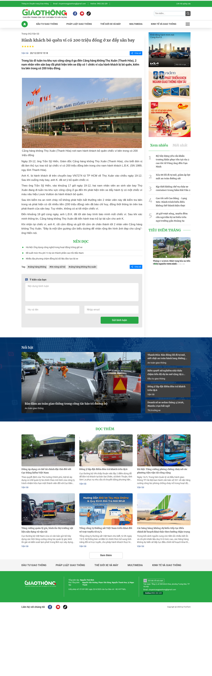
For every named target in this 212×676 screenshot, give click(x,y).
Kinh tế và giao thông (166, 565)
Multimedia (135, 565)
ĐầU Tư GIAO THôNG (47, 24)
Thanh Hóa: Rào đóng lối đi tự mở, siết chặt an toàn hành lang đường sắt (166, 356)
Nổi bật (27, 348)
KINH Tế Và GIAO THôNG (163, 24)
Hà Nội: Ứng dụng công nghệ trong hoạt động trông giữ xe (54, 247)
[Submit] (188, 13)
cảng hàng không (37, 267)
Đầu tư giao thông (156, 378)
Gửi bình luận (119, 320)
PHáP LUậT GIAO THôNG (79, 24)
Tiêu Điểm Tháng (165, 230)
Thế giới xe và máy (106, 565)
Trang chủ (26, 33)
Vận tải (35, 33)
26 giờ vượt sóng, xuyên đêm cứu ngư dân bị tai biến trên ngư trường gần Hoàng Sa (172, 217)
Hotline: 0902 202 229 (98, 4)
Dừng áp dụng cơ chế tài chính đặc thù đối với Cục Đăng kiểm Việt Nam (46, 471)
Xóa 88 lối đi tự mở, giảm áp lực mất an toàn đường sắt (173, 176)
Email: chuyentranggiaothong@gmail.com (69, 4)
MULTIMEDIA (135, 24)
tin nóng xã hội (58, 267)
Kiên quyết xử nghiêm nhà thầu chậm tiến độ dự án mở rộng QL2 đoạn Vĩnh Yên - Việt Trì (165, 372)
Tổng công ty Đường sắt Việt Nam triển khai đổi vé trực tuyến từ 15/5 (105, 530)
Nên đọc (80, 242)
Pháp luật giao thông (70, 565)
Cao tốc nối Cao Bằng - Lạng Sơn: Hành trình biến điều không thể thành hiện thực (171, 202)
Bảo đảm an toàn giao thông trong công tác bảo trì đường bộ (66, 403)
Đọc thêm (105, 429)
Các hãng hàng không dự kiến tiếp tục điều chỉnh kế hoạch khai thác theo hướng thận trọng (163, 530)
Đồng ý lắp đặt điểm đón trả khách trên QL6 (166, 388)
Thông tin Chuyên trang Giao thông (35, 4)
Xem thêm (106, 555)
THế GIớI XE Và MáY (110, 24)
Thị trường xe (153, 410)
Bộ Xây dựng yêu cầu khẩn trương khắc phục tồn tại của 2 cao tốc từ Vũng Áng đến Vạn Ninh (172, 161)
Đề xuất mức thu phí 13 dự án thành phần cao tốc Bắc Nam (55, 253)
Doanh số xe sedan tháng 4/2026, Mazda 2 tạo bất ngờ (165, 404)
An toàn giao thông (34, 408)
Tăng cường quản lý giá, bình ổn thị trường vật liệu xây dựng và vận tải (47, 530)
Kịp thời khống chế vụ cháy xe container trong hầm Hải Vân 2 (173, 188)
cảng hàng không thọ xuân (83, 267)
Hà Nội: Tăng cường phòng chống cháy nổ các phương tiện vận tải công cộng (162, 471)
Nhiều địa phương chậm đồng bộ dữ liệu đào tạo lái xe (52, 258)
